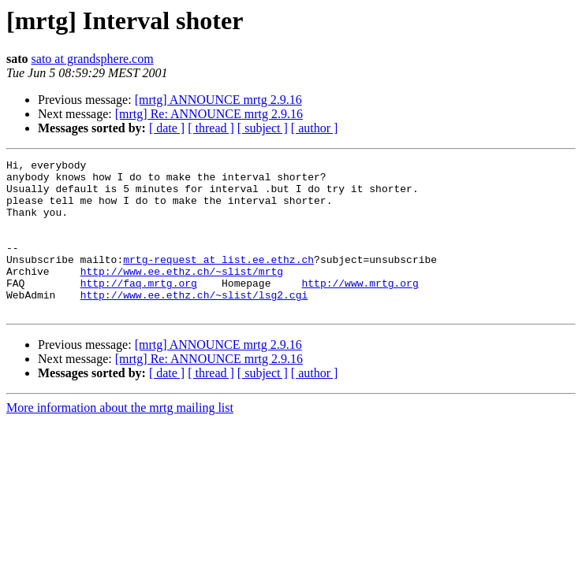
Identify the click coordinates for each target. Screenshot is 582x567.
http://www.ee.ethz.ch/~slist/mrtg (181, 294)
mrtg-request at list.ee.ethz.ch (218, 280)
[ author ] (314, 128)
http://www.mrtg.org (359, 309)
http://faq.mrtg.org (138, 309)
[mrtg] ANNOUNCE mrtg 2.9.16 (218, 99)
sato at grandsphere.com (93, 58)
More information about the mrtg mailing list (119, 438)
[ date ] (167, 128)
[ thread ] (211, 128)
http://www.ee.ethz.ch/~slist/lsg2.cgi (194, 323)
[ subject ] (262, 128)
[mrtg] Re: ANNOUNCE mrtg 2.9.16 (209, 113)
